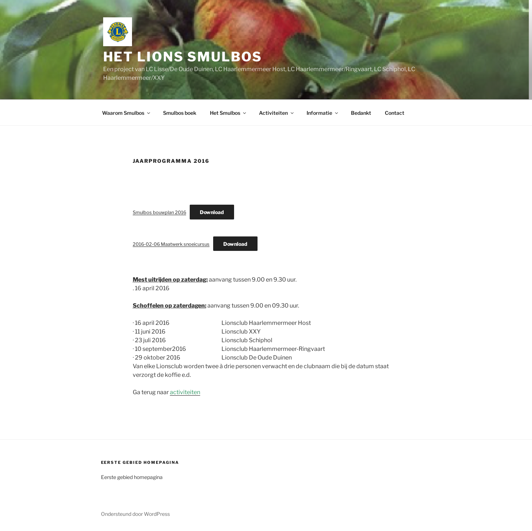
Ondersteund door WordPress (135, 514)
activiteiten (185, 392)
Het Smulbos (228, 113)
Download (212, 212)
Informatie (323, 113)
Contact (394, 113)
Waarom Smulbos (126, 113)
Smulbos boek (179, 113)
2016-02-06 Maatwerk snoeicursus (171, 244)
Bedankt (361, 113)
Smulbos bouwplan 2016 (159, 212)
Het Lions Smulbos (182, 57)
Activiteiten (277, 113)
